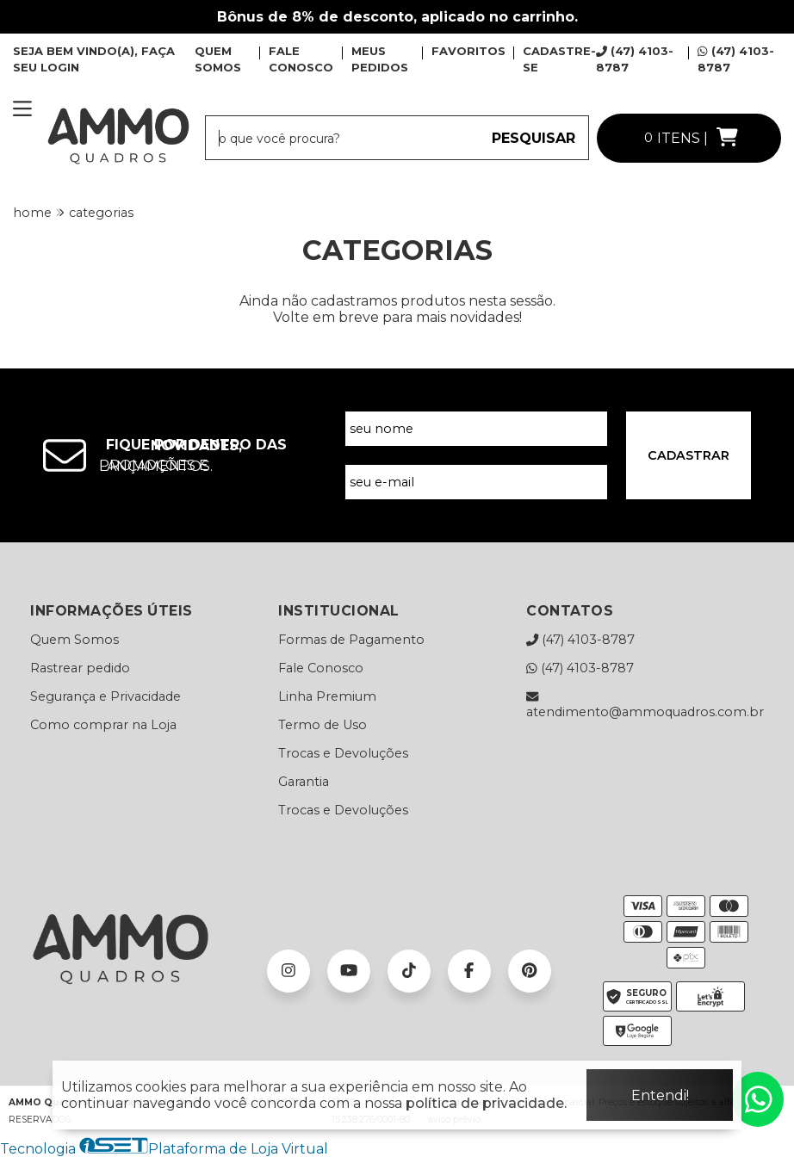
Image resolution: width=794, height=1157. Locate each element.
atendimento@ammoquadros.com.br (645, 704)
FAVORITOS (468, 51)
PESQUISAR (533, 138)
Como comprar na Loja (103, 725)
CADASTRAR (688, 455)
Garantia (303, 781)
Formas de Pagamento (351, 639)
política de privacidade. (486, 1103)
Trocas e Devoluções (343, 753)
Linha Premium (327, 696)
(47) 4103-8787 (580, 639)
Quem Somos (74, 639)
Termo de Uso (322, 725)
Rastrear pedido (80, 668)
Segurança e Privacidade (105, 696)
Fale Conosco (320, 668)
